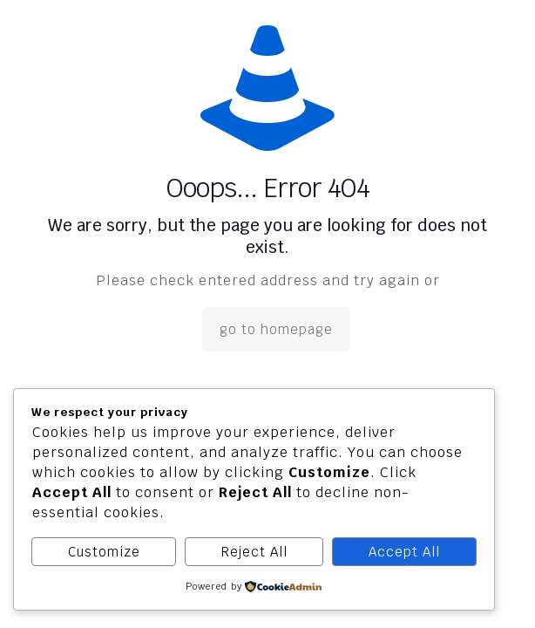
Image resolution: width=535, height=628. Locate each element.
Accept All (404, 551)
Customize (104, 551)
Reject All (254, 551)
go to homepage (276, 329)
